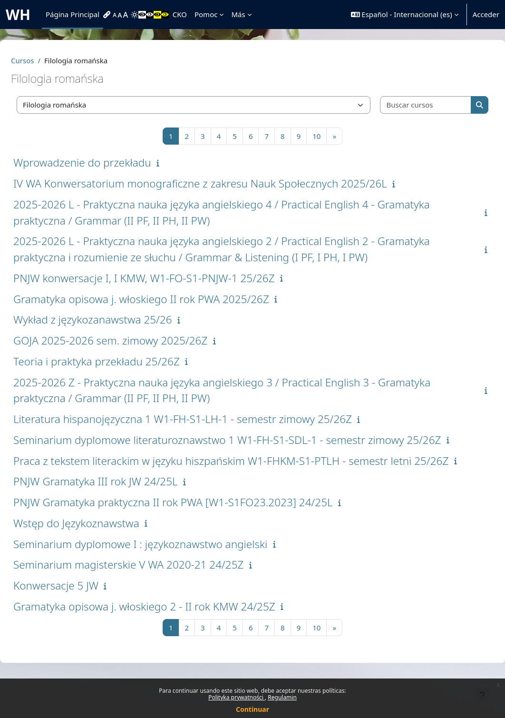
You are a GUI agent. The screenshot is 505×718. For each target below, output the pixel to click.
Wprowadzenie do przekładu (105, 162)
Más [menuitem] (238, 14)
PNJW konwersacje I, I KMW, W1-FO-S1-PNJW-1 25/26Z (167, 278)
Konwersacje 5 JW (78, 617)
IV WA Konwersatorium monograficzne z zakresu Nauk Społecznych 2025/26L (223, 183)
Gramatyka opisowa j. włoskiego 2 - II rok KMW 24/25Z (167, 638)
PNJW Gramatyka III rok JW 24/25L (118, 513)
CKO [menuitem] (180, 14)
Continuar (252, 709)
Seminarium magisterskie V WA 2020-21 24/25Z (151, 597)
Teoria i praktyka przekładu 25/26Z (119, 361)
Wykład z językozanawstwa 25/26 (115, 319)
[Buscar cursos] (408, 105)
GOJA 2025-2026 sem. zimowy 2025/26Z (133, 340)
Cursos (45, 60)
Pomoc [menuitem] (205, 14)
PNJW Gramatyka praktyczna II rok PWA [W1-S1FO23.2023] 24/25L (196, 534)
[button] (405, 14)
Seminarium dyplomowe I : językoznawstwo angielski (163, 576)
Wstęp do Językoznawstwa (99, 555)
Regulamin (282, 697)
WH (18, 14)
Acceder (486, 14)
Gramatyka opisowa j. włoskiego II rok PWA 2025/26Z (164, 299)
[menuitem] (108, 14)
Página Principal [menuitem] (72, 14)
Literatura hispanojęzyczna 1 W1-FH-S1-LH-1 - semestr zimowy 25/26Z (205, 419)
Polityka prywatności (236, 697)
